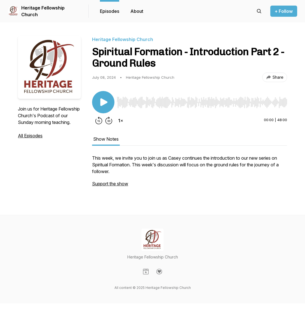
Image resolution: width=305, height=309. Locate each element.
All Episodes (30, 135)
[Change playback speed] (120, 120)
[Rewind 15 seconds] (99, 120)
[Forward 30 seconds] (109, 120)
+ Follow (284, 11)
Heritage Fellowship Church (43, 11)
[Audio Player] (202, 101)
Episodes (109, 11)
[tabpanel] (189, 174)
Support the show (110, 183)
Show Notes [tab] (106, 139)
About (136, 11)
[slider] (202, 102)
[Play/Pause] (103, 102)
